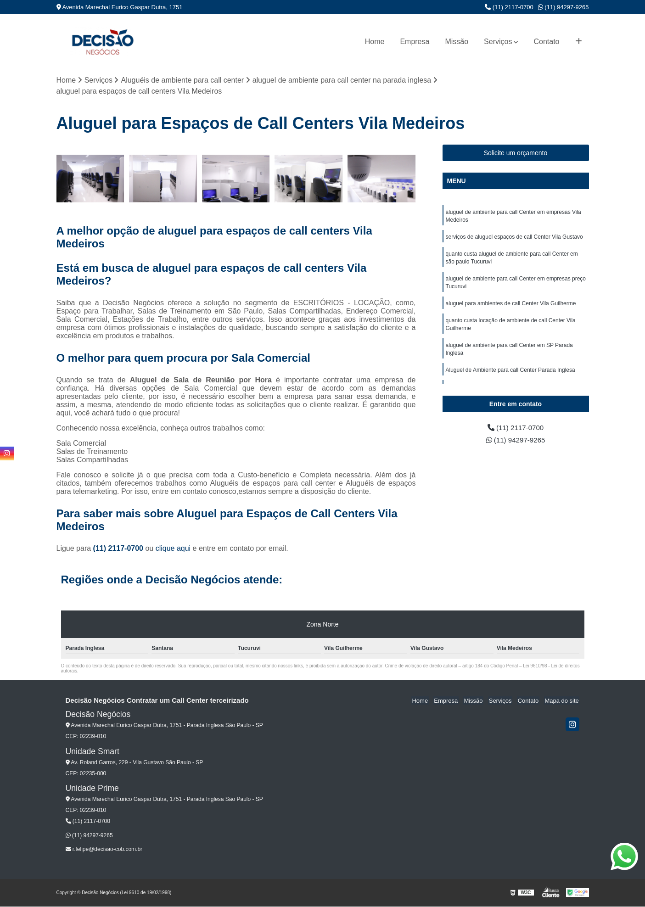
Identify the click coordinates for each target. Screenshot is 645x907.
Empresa (414, 41)
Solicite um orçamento (516, 153)
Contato (546, 41)
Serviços (498, 41)
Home (375, 41)
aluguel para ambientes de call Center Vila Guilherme (511, 307)
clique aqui (173, 549)
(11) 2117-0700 (509, 7)
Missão (456, 41)
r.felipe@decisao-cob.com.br (104, 849)
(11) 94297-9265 (563, 7)
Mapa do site (562, 701)
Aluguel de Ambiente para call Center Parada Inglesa (510, 376)
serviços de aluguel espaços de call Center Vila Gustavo (514, 238)
